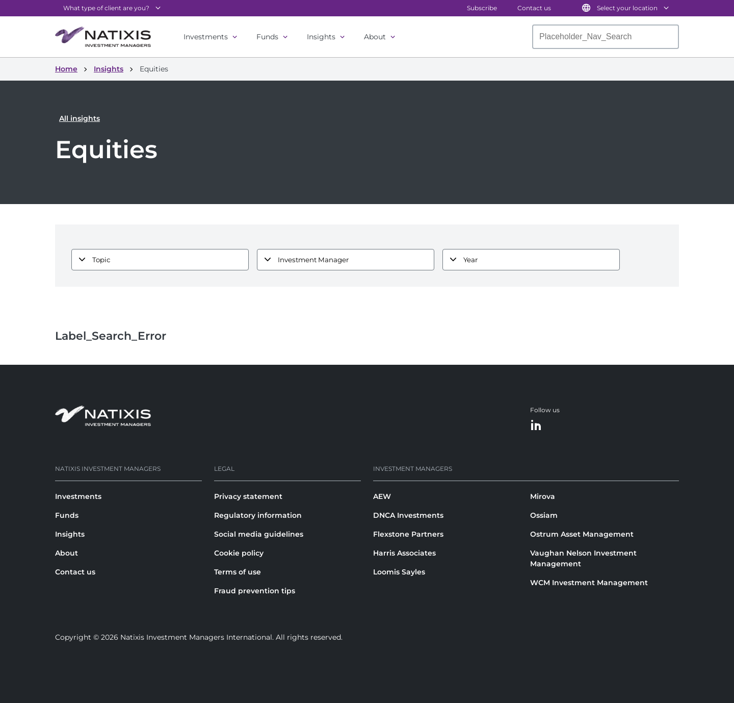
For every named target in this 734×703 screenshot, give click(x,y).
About (375, 36)
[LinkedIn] (536, 426)
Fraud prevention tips (254, 590)
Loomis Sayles (399, 571)
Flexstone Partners (408, 534)
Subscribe (482, 8)
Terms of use (237, 571)
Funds (267, 36)
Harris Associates (404, 553)
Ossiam (544, 515)
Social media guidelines (258, 534)
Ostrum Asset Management (582, 534)
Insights (321, 36)
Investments (206, 36)
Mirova (542, 496)
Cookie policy (239, 553)
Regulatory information (258, 515)
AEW (382, 496)
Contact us (534, 8)
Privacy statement (248, 496)
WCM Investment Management (589, 582)
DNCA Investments (408, 515)
